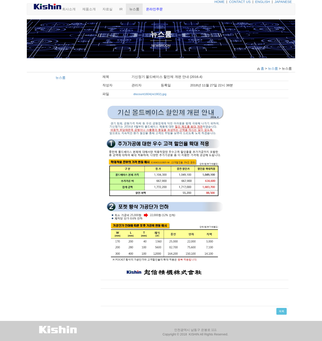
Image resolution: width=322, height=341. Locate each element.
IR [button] (121, 9)
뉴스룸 (273, 68)
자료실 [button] (107, 9)
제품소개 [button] (89, 9)
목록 (281, 311)
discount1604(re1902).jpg (149, 94)
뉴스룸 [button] (134, 9)
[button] (154, 9)
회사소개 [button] (69, 9)
